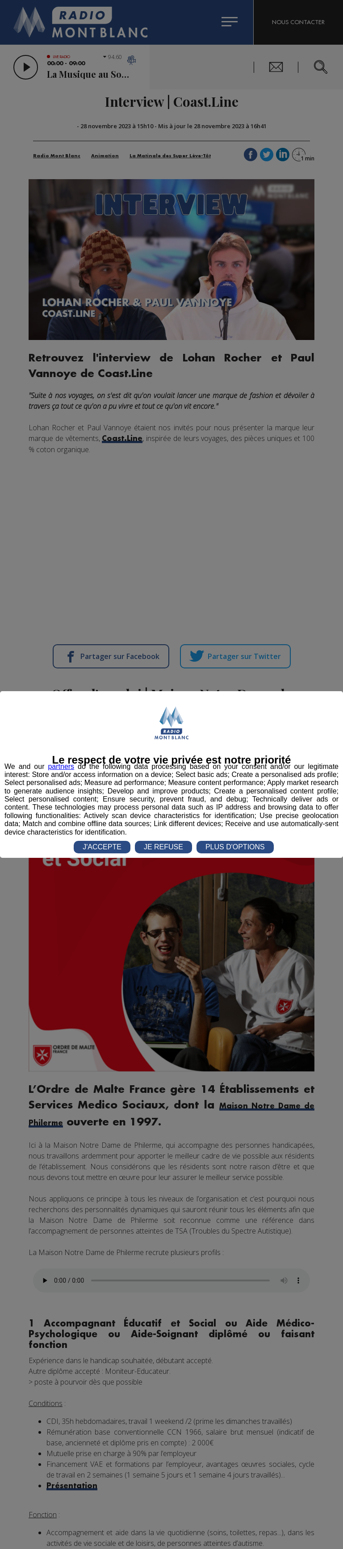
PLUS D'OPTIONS (235, 847)
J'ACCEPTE (102, 847)
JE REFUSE (163, 847)
